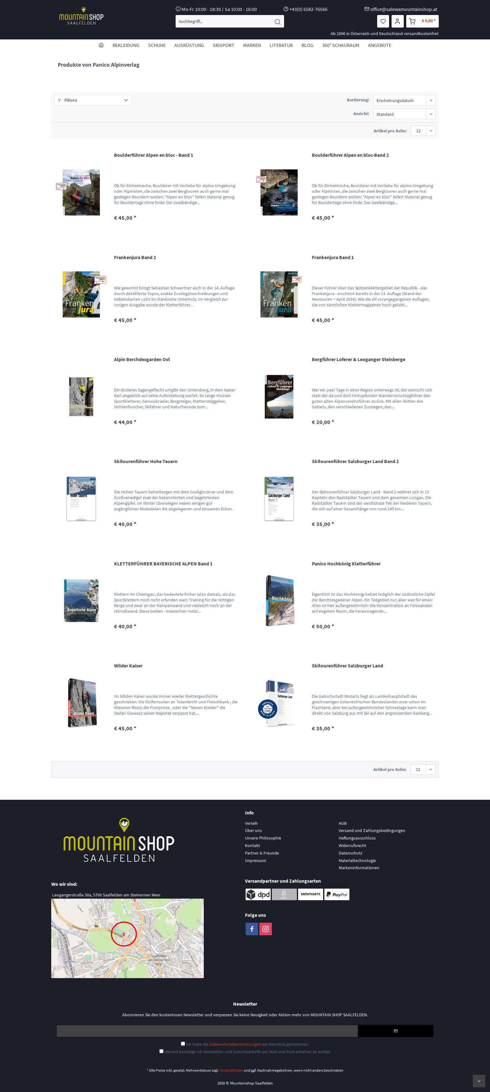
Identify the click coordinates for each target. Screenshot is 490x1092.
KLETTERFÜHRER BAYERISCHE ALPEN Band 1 (163, 563)
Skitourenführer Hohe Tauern (146, 461)
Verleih (251, 823)
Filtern (67, 100)
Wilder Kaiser (128, 665)
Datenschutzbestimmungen (235, 1044)
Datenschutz (350, 853)
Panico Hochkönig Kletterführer (346, 563)
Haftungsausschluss (357, 838)
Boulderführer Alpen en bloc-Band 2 (350, 155)
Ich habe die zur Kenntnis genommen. (247, 1044)
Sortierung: (358, 100)
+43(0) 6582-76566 (308, 9)
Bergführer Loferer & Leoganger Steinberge (358, 359)
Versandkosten (231, 1070)
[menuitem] (230, 21)
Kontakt (252, 845)
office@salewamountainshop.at (403, 9)
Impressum (255, 860)
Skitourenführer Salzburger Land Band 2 (355, 461)
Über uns (253, 830)
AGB (343, 823)
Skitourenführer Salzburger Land (347, 665)
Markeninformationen (359, 867)
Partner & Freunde (262, 853)
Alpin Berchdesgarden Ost (142, 359)
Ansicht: (361, 113)
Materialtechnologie (357, 860)
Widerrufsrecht (352, 845)
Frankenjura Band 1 (333, 257)
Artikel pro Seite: (390, 131)
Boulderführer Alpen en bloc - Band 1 (153, 155)
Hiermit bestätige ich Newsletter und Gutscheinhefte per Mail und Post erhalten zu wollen (247, 1051)
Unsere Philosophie (263, 838)
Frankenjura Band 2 (135, 257)
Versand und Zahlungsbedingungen (372, 830)
